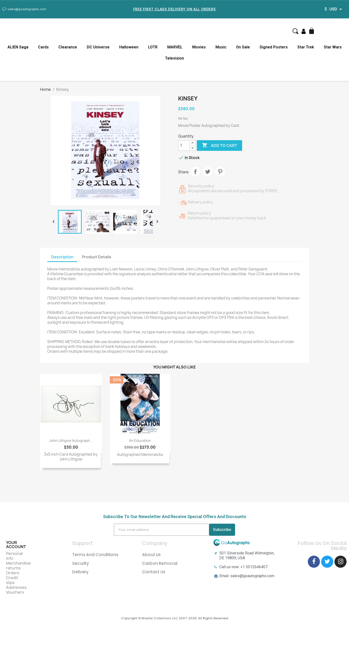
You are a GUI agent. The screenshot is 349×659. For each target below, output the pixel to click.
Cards (43, 47)
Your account (16, 545)
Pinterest (220, 171)
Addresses (16, 587)
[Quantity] (184, 145)
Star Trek (305, 47)
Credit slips (12, 580)
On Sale (243, 47)
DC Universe (98, 47)
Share (195, 171)
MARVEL (174, 47)
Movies (199, 47)
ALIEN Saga (18, 47)
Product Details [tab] (96, 257)
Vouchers (15, 592)
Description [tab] (62, 257)
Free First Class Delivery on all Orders (174, 9)
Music (220, 47)
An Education (140, 440)
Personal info (14, 556)
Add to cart (219, 145)
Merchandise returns (18, 565)
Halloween (128, 47)
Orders (12, 572)
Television (174, 58)
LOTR (153, 47)
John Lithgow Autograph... (71, 440)
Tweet (208, 171)
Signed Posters (274, 47)
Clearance (67, 47)
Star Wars (333, 47)
